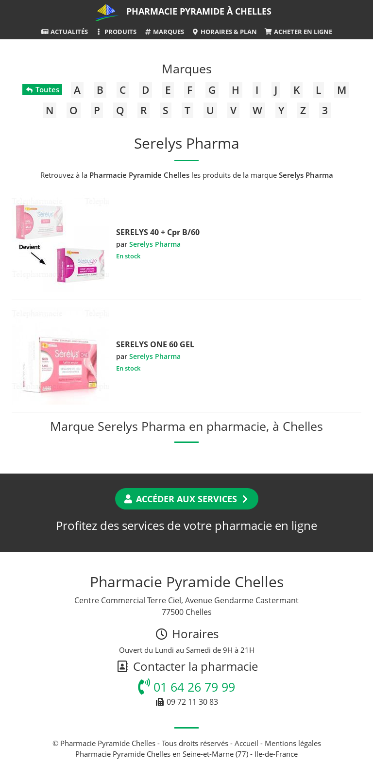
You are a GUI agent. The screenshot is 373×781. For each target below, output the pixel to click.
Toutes (42, 89)
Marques (164, 31)
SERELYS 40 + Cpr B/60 (158, 232)
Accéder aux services (187, 499)
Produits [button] (115, 31)
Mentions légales (293, 743)
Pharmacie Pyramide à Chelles (198, 11)
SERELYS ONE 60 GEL (155, 344)
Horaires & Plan (224, 31)
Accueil (246, 743)
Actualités (64, 31)
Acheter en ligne (298, 31)
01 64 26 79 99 (186, 687)
